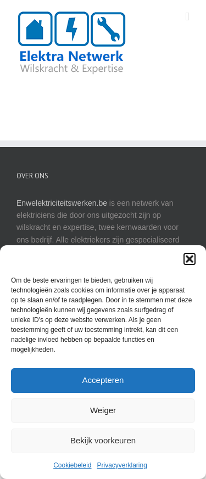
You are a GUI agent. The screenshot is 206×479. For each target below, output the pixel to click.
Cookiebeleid (72, 465)
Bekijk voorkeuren (103, 440)
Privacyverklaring (122, 465)
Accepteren (103, 380)
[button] (189, 258)
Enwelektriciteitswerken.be (61, 203)
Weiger (103, 410)
